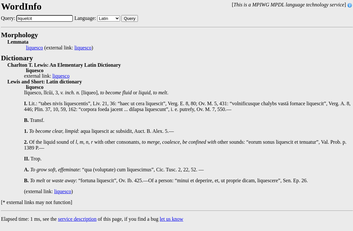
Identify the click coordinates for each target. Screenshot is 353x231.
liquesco (34, 47)
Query (129, 18)
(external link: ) (59, 47)
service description (77, 219)
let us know (171, 219)
